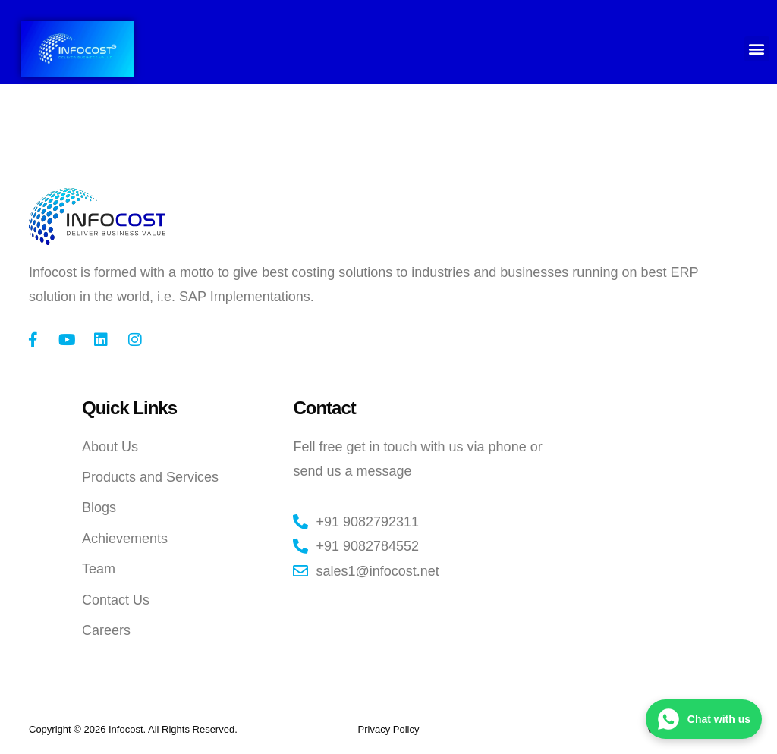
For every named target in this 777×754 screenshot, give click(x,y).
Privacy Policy (389, 729)
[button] (756, 48)
